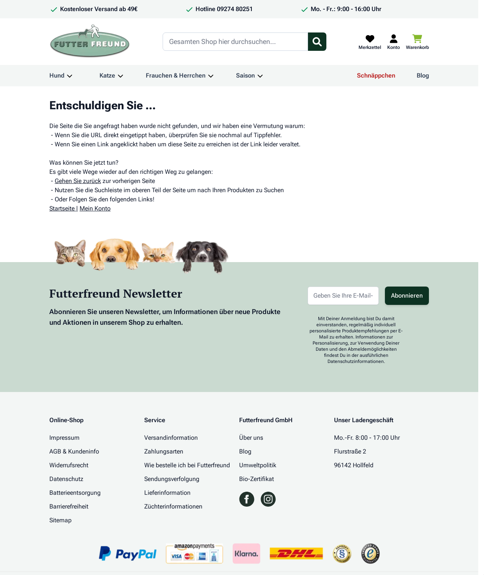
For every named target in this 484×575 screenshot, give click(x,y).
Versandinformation (171, 437)
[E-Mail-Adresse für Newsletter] (343, 296)
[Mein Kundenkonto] (393, 41)
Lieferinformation (167, 492)
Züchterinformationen (173, 506)
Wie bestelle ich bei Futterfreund (187, 465)
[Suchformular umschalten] (317, 41)
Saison (245, 75)
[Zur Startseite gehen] (89, 41)
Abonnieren (407, 295)
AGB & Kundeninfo (74, 451)
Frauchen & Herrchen (175, 75)
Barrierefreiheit (68, 506)
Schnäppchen (376, 75)
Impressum (64, 437)
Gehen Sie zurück (78, 181)
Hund (56, 75)
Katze (107, 75)
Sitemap (60, 520)
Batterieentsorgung (75, 492)
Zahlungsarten (163, 451)
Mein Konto (95, 208)
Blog (423, 75)
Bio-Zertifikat (256, 479)
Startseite (62, 208)
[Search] (235, 41)
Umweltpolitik (257, 465)
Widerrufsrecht (68, 465)
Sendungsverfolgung (171, 479)
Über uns (251, 437)
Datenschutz (66, 479)
